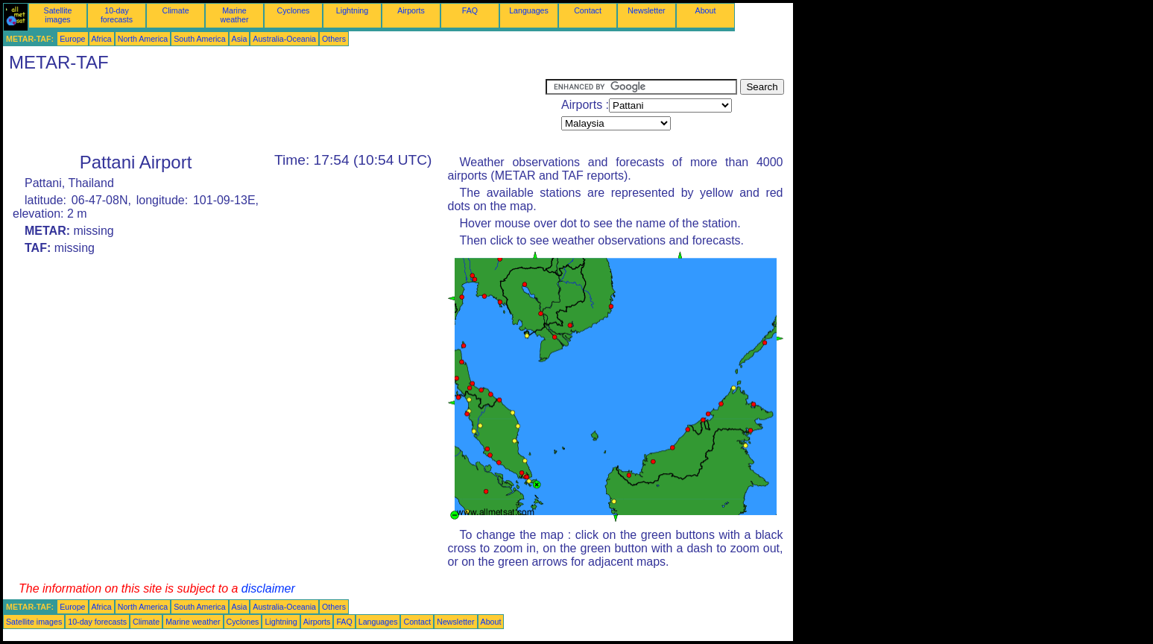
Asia (239, 38)
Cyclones (293, 10)
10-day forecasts (117, 15)
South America (199, 38)
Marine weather (235, 15)
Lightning (352, 10)
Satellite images (58, 15)
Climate (175, 10)
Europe (72, 38)
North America (143, 38)
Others (334, 38)
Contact (587, 10)
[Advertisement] (274, 112)
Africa (102, 38)
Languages (529, 10)
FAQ (470, 10)
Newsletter (646, 10)
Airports (411, 10)
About (705, 10)
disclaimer (268, 588)
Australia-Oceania (284, 38)
